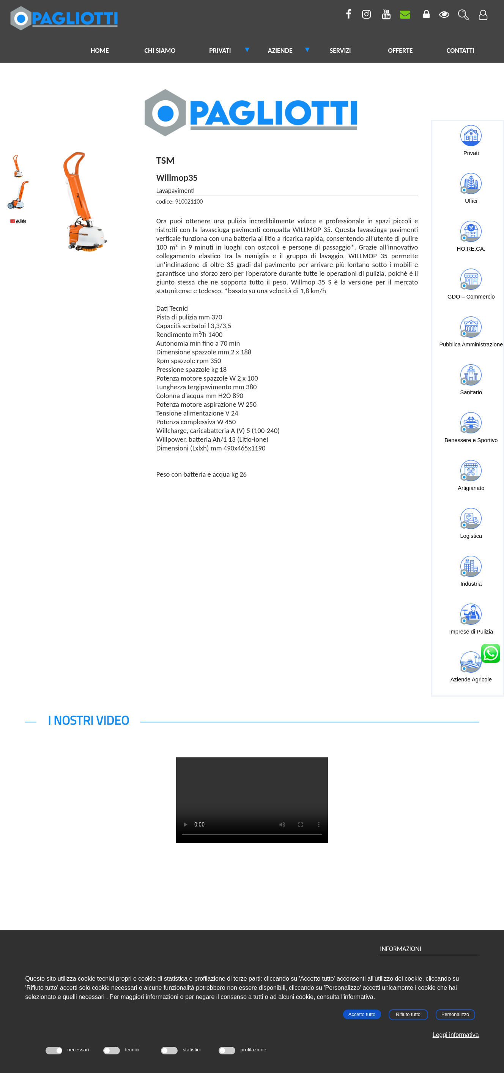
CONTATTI (460, 50)
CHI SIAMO (160, 50)
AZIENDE (280, 50)
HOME (100, 50)
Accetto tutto (361, 1014)
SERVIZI (340, 50)
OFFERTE (400, 50)
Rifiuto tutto (408, 1014)
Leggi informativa (456, 1035)
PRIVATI (220, 50)
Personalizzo (455, 1014)
